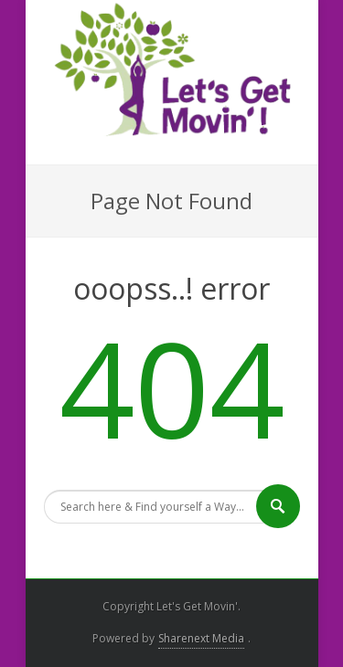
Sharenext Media (201, 638)
